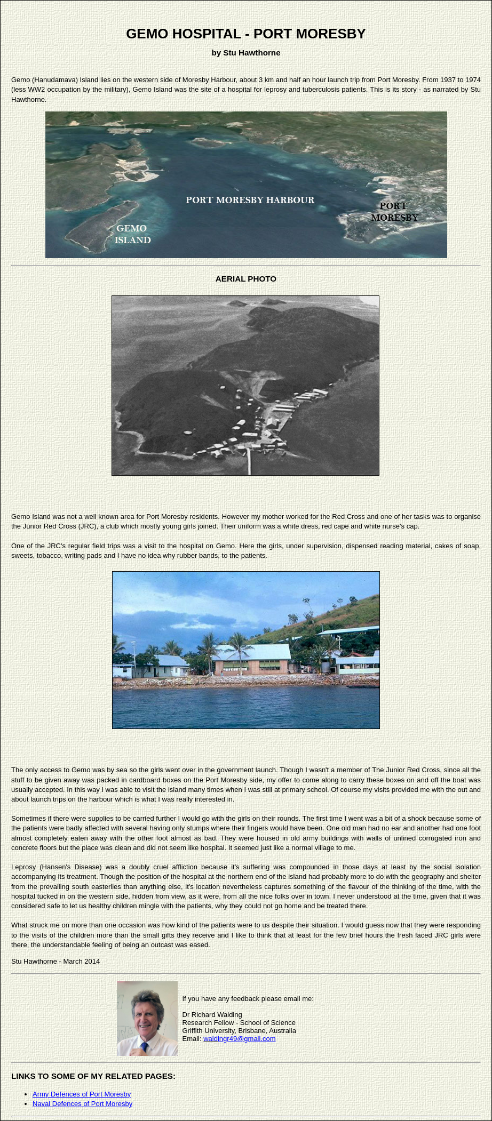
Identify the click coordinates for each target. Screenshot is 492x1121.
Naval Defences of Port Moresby (82, 1104)
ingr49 (227, 1039)
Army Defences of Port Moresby (82, 1094)
